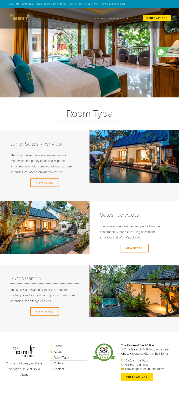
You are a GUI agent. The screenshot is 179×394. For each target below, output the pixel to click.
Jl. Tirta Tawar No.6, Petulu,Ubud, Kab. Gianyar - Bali (42, 3)
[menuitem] (157, 18)
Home (96, 18)
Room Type (115, 18)
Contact (137, 18)
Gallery (127, 18)
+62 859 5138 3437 (88, 3)
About (104, 18)
